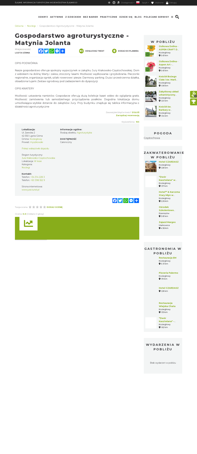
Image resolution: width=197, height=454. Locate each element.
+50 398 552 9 (37, 180)
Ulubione (157, 3)
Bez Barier (90, 17)
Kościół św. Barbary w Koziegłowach (167, 109)
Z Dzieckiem (73, 17)
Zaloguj (171, 3)
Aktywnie (56, 17)
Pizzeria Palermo (168, 273)
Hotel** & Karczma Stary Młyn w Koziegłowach (169, 195)
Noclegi (26, 167)
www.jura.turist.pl (30, 189)
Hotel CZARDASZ (169, 161)
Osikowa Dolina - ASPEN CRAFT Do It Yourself (169, 49)
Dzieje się (125, 17)
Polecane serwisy (156, 17)
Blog (138, 17)
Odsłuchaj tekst (91, 51)
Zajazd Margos (167, 222)
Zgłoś (135, 112)
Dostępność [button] (127, 3)
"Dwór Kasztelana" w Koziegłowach (167, 180)
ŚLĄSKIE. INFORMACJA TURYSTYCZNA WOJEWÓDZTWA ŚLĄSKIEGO (46, 2)
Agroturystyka (84, 132)
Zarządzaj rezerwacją (127, 115)
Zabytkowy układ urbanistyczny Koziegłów (168, 94)
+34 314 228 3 (37, 177)
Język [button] (144, 3)
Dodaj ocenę (55, 207)
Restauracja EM (167, 257)
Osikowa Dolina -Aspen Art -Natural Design (168, 64)
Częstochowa (152, 138)
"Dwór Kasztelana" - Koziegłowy (166, 321)
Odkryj (43, 17)
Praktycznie (108, 17)
